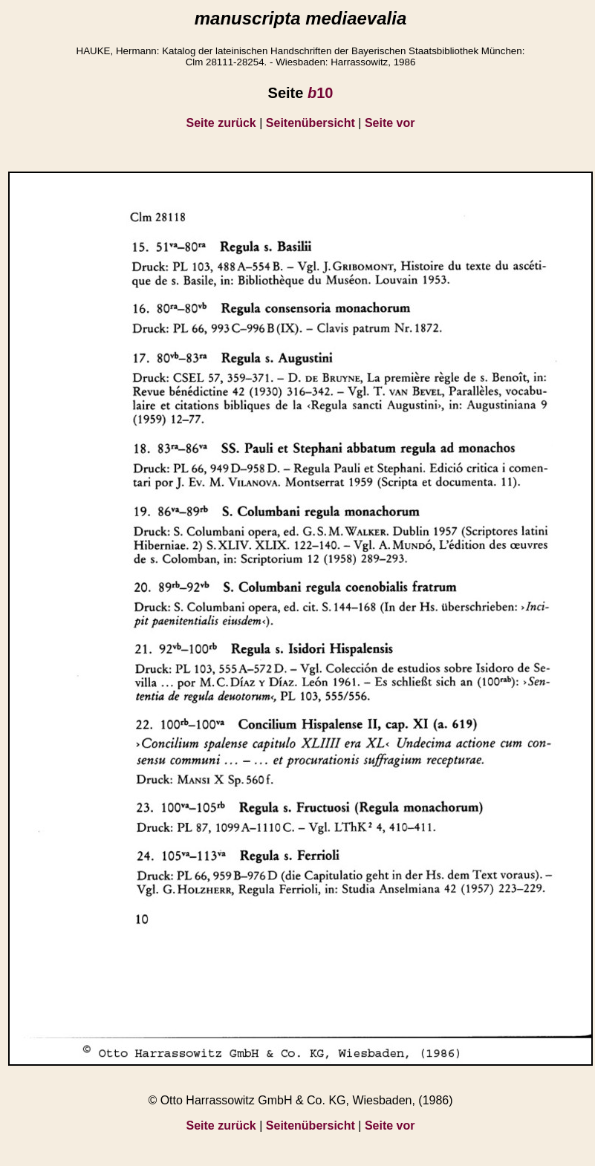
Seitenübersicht (310, 123)
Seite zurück (221, 123)
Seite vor (390, 123)
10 (320, 93)
